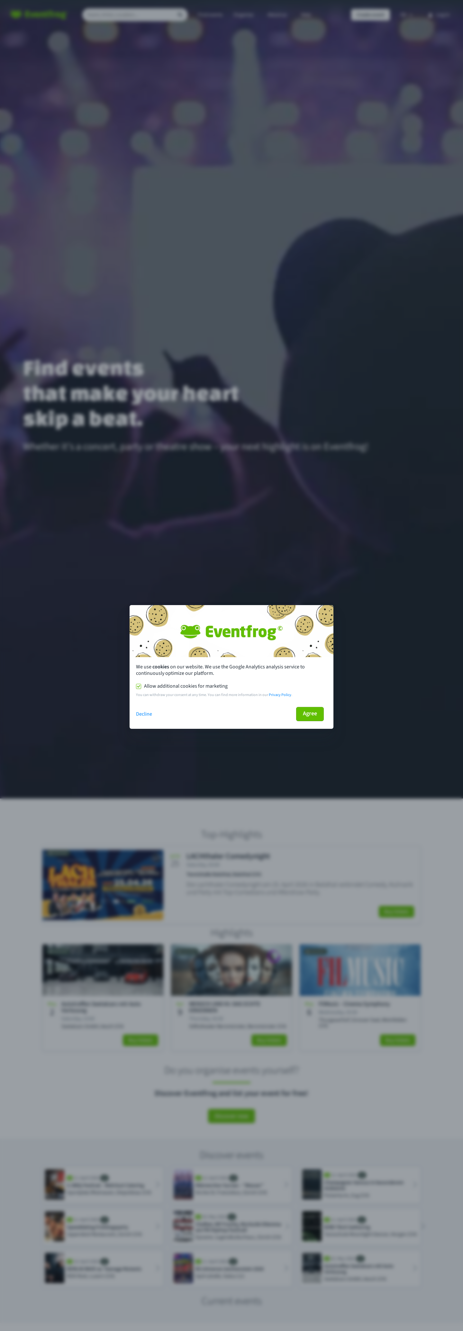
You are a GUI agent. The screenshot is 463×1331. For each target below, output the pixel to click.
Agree (310, 714)
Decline (144, 714)
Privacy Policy (280, 695)
